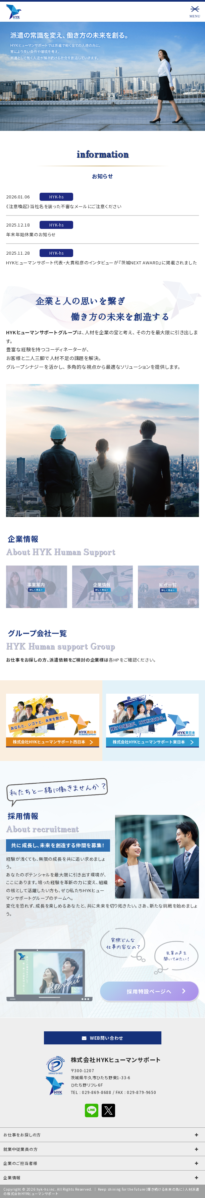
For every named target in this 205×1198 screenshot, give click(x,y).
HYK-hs (56, 196)
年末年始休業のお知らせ (31, 234)
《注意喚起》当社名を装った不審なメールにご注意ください (63, 206)
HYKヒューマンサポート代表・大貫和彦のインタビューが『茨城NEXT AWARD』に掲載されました (101, 262)
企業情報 (11, 1177)
